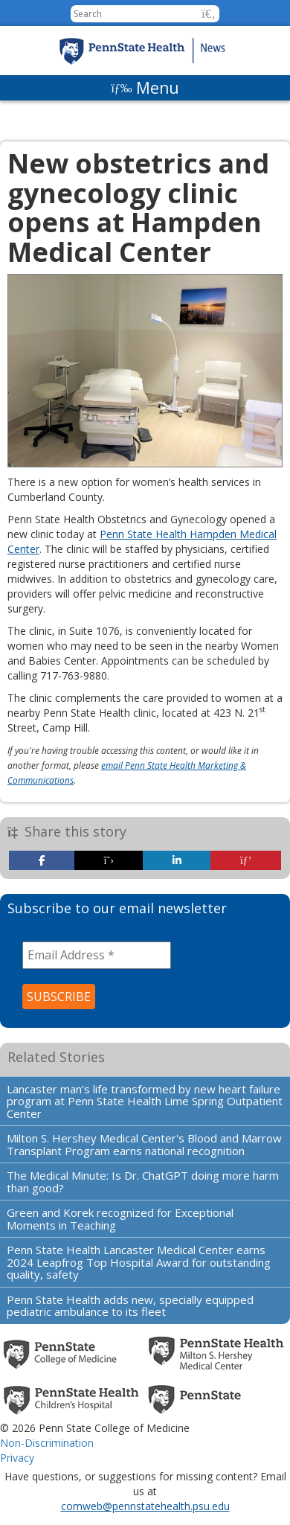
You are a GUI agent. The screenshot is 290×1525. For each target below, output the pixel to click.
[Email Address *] (96, 954)
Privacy (17, 1458)
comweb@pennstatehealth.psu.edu (145, 1506)
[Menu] (145, 87)
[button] (209, 13)
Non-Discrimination (47, 1443)
